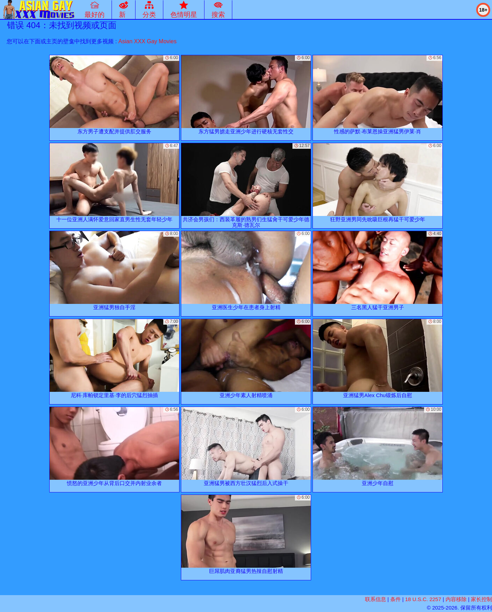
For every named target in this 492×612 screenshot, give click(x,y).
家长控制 (481, 599)
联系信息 (375, 599)
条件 (395, 599)
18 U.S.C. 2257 (423, 599)
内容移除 (456, 599)
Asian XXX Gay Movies (147, 41)
